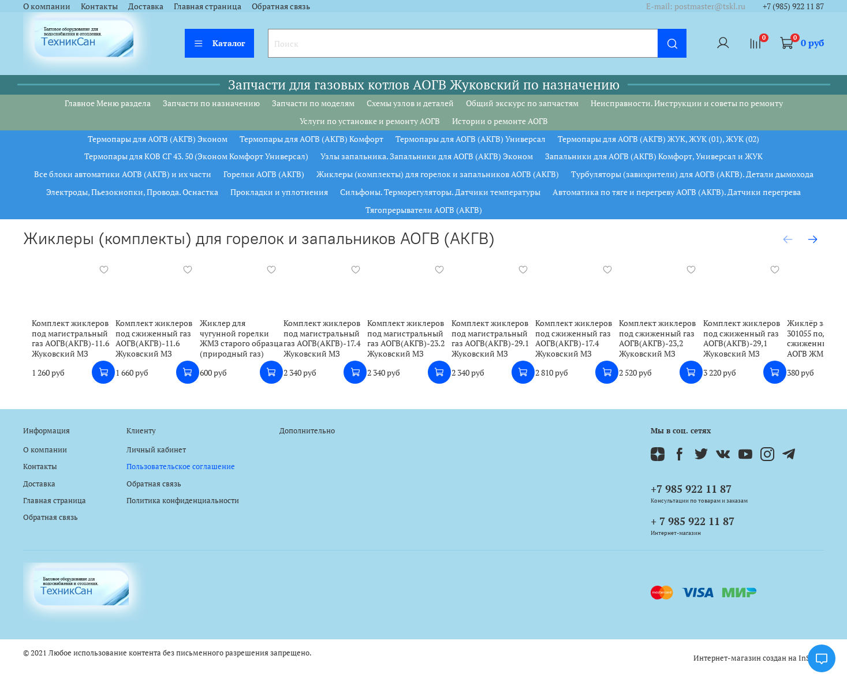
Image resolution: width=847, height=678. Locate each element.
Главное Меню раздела (108, 103)
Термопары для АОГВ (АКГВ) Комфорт (311, 138)
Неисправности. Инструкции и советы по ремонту (687, 103)
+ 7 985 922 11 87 (692, 521)
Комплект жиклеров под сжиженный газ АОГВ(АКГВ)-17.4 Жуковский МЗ (595, 341)
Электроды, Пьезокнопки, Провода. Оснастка (132, 191)
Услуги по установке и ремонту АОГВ (370, 120)
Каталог (219, 43)
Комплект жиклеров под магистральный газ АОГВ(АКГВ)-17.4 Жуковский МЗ (328, 341)
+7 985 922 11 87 (691, 489)
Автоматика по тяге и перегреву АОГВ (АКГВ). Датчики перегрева (677, 191)
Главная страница (207, 6)
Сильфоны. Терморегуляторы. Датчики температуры (440, 191)
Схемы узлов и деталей (410, 103)
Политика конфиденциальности (182, 500)
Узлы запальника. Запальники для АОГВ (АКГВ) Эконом (426, 156)
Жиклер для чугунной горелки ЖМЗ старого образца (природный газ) (243, 341)
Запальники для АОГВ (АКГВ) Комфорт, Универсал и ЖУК (654, 156)
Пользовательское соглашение (180, 466)
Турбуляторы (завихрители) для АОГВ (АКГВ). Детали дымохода (692, 173)
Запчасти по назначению (211, 103)
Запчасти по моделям (313, 103)
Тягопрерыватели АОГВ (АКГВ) (423, 209)
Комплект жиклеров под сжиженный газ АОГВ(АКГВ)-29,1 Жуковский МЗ (774, 341)
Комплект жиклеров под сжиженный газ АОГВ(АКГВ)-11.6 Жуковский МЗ (150, 341)
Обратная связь (281, 6)
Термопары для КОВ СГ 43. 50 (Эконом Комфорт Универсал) (196, 156)
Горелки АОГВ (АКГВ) (263, 173)
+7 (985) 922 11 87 (793, 6)
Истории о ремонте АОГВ (500, 120)
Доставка (145, 6)
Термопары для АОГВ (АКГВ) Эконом (157, 138)
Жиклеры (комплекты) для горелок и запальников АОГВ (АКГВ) (437, 173)
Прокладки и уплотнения (279, 191)
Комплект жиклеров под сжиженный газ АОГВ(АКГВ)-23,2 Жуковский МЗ (685, 341)
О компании (46, 6)
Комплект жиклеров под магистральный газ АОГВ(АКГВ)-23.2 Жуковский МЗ (418, 341)
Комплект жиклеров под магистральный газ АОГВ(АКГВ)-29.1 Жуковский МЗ (507, 341)
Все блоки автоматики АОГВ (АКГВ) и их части (122, 173)
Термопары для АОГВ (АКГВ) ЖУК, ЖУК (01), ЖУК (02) (658, 138)
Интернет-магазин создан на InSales (758, 658)
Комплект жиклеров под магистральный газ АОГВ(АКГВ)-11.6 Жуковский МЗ (61, 341)
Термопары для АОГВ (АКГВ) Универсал (470, 138)
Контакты (99, 6)
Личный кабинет (156, 450)
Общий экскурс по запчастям (522, 103)
